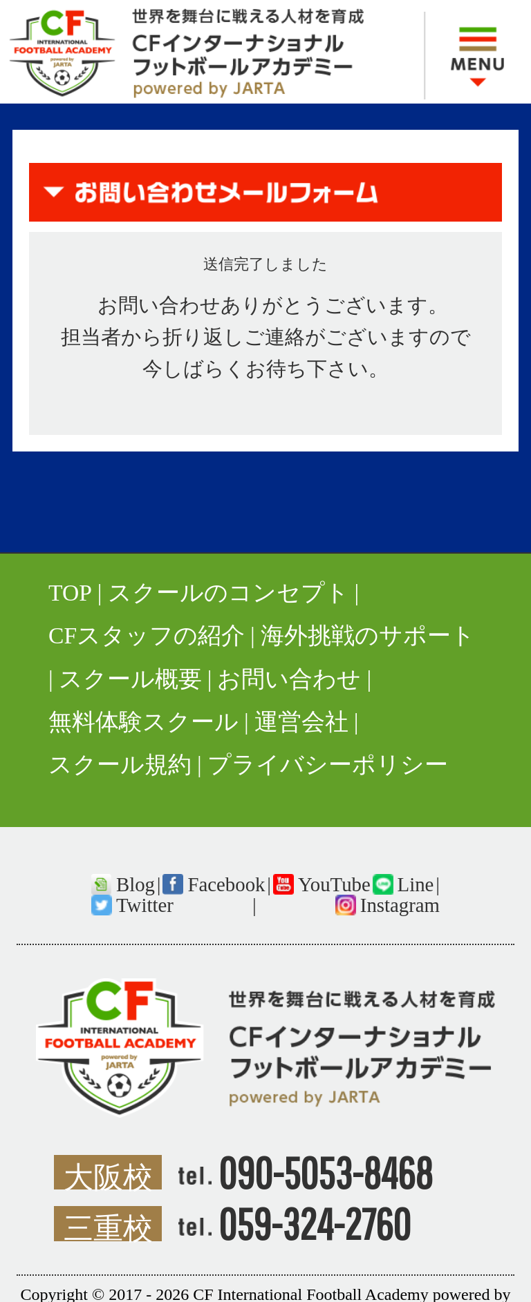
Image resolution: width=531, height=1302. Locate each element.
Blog (135, 884)
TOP (70, 592)
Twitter (145, 905)
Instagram (400, 905)
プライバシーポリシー (327, 764)
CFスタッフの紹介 (146, 635)
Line (416, 884)
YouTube (334, 884)
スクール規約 (120, 764)
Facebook (226, 884)
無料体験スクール (143, 722)
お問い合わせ (289, 679)
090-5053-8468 (325, 1172)
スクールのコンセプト (228, 592)
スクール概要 (130, 679)
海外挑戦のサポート (368, 635)
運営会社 (301, 722)
